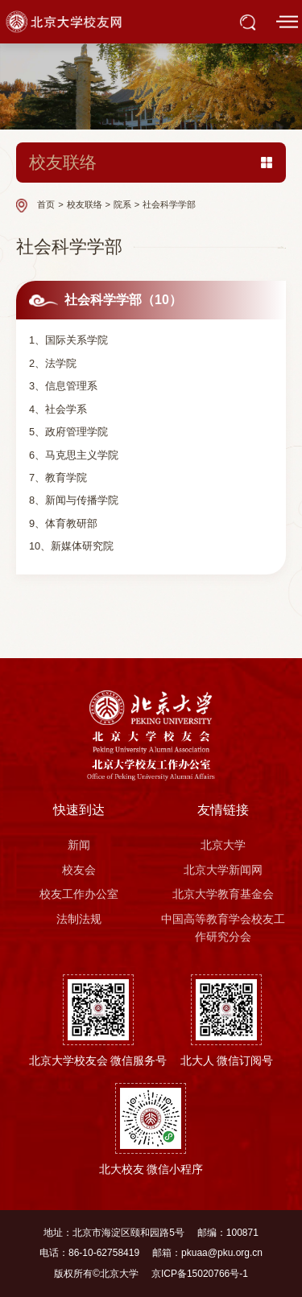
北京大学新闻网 (223, 869)
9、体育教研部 (63, 523)
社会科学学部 (169, 204)
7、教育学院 (58, 477)
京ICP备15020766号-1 (199, 1273)
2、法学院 (53, 363)
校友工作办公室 (78, 893)
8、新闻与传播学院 (73, 500)
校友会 (79, 869)
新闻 (79, 844)
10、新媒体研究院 (71, 546)
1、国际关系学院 (68, 340)
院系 (122, 204)
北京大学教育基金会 (223, 893)
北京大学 (223, 844)
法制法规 (78, 918)
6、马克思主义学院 (73, 455)
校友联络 (84, 204)
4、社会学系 (58, 409)
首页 (46, 204)
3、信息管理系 (63, 386)
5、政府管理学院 (68, 432)
